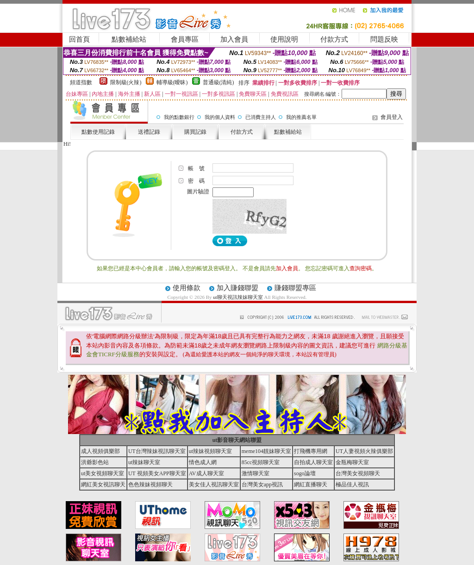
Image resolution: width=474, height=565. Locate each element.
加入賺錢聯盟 (237, 288)
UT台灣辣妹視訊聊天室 (157, 451)
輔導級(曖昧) (172, 82)
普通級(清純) (218, 82)
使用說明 (284, 39)
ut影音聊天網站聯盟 (237, 440)
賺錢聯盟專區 (295, 288)
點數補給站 (129, 39)
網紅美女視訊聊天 (103, 484)
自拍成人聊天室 (313, 462)
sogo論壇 (305, 473)
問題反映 (384, 39)
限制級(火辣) (126, 82)
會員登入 (391, 117)
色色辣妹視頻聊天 (150, 484)
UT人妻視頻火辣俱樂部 (364, 451)
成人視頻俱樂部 (100, 451)
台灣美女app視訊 (262, 484)
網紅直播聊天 (310, 484)
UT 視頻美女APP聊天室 (157, 473)
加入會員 (234, 39)
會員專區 (185, 39)
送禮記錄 (149, 132)
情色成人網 (203, 462)
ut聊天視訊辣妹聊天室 (238, 297)
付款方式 (334, 39)
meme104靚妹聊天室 (266, 451)
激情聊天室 (255, 473)
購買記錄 (195, 132)
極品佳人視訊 (352, 484)
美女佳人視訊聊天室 (214, 484)
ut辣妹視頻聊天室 (210, 451)
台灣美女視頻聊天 (358, 473)
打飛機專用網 (310, 451)
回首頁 (79, 39)
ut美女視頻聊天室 (102, 473)
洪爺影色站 (95, 462)
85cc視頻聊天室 (261, 462)
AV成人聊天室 (206, 473)
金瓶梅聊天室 (352, 462)
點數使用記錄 (98, 132)
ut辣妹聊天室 (144, 462)
